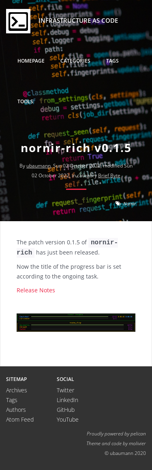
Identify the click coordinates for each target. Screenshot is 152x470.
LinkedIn (67, 400)
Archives (16, 390)
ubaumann (38, 165)
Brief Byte (109, 175)
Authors (16, 409)
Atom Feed (20, 419)
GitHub (66, 409)
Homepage (31, 60)
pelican (138, 433)
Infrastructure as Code (62, 21)
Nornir (129, 203)
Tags (112, 60)
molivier (137, 443)
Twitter (65, 390)
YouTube (68, 419)
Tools (25, 101)
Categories (75, 60)
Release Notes (36, 290)
